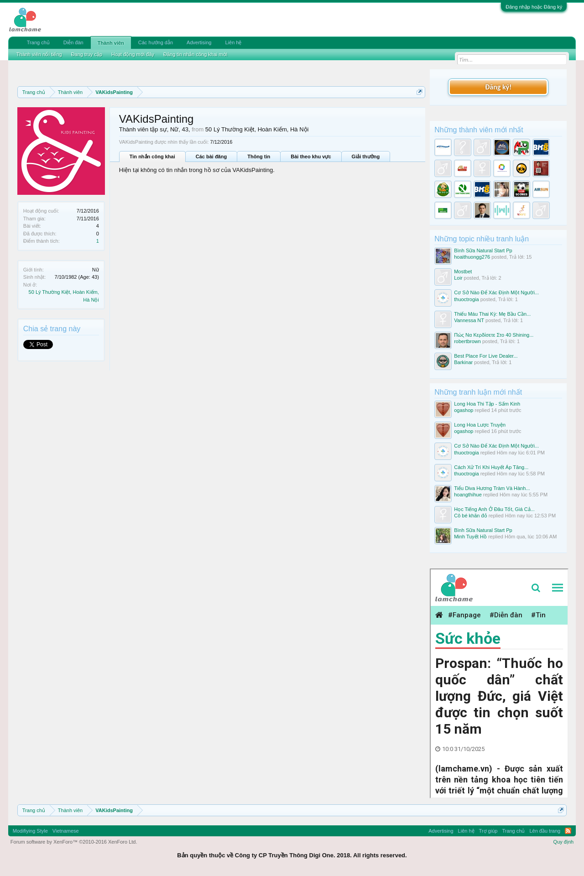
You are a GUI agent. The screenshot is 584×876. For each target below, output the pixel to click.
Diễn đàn (73, 42)
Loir (458, 278)
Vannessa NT (469, 320)
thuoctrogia (466, 299)
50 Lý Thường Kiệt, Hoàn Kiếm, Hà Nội (257, 129)
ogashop (463, 410)
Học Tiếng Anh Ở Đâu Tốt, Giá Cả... (494, 509)
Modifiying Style (30, 831)
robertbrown (467, 341)
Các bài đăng (211, 156)
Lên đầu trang (544, 831)
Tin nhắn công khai (152, 156)
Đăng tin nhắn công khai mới (195, 54)
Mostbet (463, 271)
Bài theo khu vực (311, 156)
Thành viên (111, 43)
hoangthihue (468, 494)
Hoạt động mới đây (132, 54)
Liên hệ (233, 42)
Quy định (563, 842)
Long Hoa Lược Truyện (480, 425)
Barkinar (463, 362)
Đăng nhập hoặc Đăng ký (534, 7)
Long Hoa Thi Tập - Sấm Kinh (487, 404)
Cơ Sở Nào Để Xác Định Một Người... (496, 292)
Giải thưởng (366, 156)
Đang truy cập (86, 54)
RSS (568, 831)
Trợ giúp (488, 831)
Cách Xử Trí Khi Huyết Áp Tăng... (491, 467)
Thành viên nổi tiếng (39, 54)
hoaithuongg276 (472, 257)
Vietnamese (65, 831)
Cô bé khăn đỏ (470, 515)
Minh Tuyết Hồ (470, 536)
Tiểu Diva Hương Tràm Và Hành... (492, 488)
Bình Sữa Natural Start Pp (483, 250)
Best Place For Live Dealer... (485, 356)
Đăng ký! (498, 87)
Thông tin (258, 156)
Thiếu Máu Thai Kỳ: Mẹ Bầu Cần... (492, 314)
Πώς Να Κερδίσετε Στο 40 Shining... (493, 335)
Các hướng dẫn (155, 42)
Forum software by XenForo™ (73, 842)
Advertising (199, 42)
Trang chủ (38, 42)
